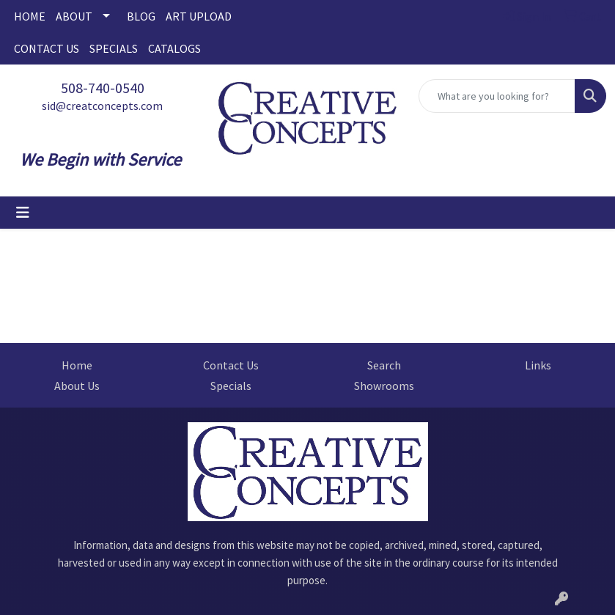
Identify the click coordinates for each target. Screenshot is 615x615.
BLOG (141, 16)
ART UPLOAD (199, 16)
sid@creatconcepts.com (102, 105)
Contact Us (231, 365)
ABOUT (74, 16)
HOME (29, 16)
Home (77, 365)
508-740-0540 (102, 87)
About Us (77, 385)
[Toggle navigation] (22, 212)
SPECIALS (113, 48)
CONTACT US (46, 48)
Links (538, 365)
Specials (230, 385)
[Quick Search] (497, 96)
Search (384, 365)
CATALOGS (174, 48)
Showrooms (384, 385)
